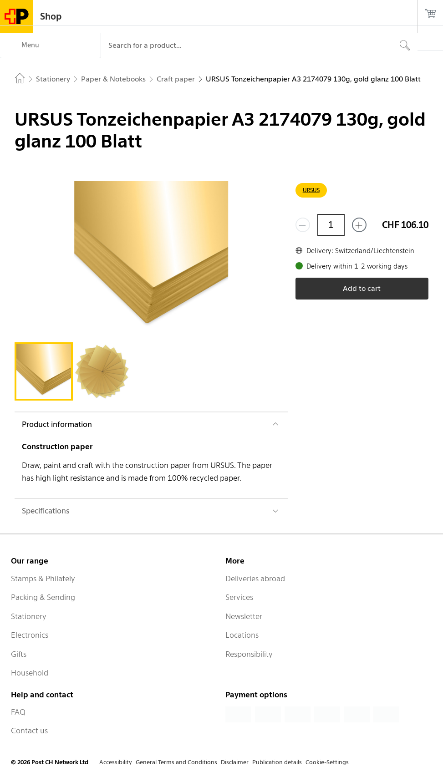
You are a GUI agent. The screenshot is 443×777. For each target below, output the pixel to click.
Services (239, 597)
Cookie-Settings (327, 762)
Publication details (277, 762)
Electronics (29, 635)
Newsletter (243, 616)
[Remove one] (302, 225)
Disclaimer (235, 762)
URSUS (311, 190)
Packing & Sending (43, 597)
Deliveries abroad (255, 578)
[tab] (44, 371)
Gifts (18, 654)
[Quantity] (331, 225)
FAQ (18, 711)
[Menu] (50, 45)
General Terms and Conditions (176, 762)
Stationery (28, 616)
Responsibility (249, 654)
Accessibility (115, 762)
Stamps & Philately (43, 578)
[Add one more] (359, 225)
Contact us (29, 730)
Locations (242, 635)
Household (29, 672)
